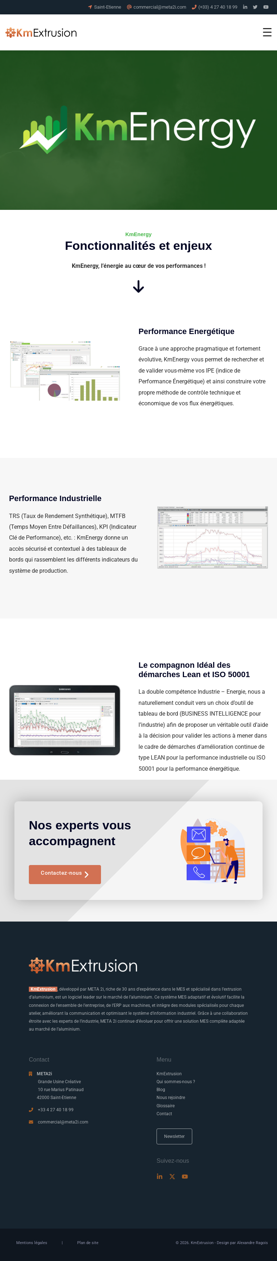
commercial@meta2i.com (63, 1122)
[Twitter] (172, 1177)
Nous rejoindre (171, 1097)
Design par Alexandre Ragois (242, 1242)
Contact (164, 1113)
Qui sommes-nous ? (176, 1081)
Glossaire (166, 1105)
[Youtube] (185, 1177)
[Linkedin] (160, 1177)
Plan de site (87, 1242)
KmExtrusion (169, 1073)
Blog (161, 1089)
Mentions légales (31, 1242)
